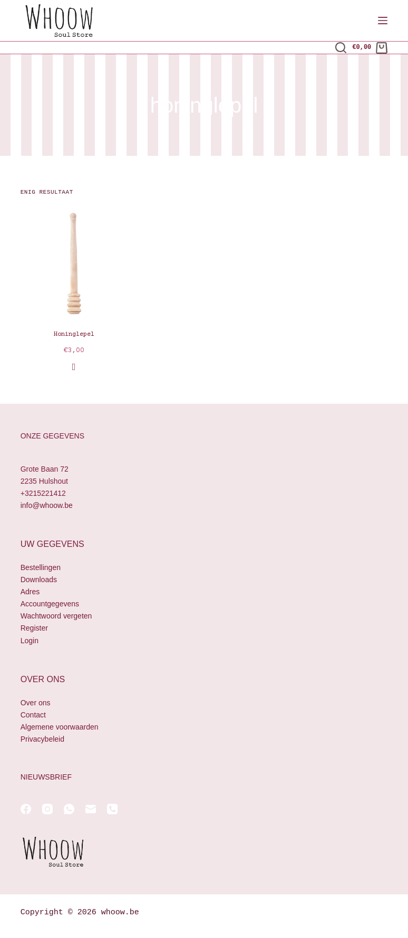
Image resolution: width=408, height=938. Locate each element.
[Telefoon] (112, 809)
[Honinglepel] (74, 263)
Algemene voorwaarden (60, 727)
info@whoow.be (47, 505)
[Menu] (382, 20)
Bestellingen (41, 567)
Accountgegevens (50, 604)
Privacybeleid (42, 739)
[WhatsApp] (69, 809)
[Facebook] (26, 809)
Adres (30, 591)
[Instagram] (47, 809)
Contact (33, 715)
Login (29, 640)
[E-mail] (90, 809)
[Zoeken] (340, 47)
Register (34, 628)
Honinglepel (74, 334)
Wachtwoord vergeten (56, 616)
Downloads (39, 579)
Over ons (36, 702)
